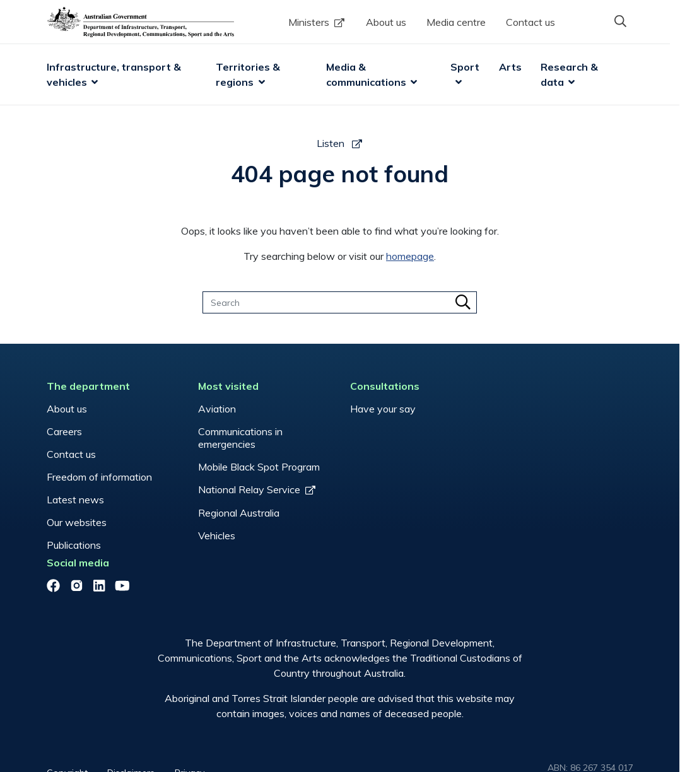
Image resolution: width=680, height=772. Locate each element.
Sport (465, 67)
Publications (74, 545)
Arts (510, 67)
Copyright (67, 724)
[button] (620, 20)
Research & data (571, 74)
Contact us (530, 22)
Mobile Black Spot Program (259, 466)
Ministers (308, 22)
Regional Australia (238, 512)
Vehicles (216, 535)
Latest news (75, 499)
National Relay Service (249, 489)
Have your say (382, 408)
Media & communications (366, 74)
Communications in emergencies (240, 437)
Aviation (217, 408)
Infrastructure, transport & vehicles (115, 74)
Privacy (190, 724)
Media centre (456, 22)
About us (386, 22)
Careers (64, 431)
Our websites (77, 522)
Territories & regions (249, 74)
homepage (411, 256)
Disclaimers (131, 724)
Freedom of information (99, 477)
